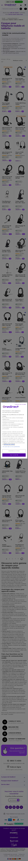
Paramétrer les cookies (14, 450)
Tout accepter (14, 454)
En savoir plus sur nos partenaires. (11, 446)
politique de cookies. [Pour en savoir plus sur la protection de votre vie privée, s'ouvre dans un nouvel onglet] (9, 444)
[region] (14, 430)
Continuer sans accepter (20, 404)
